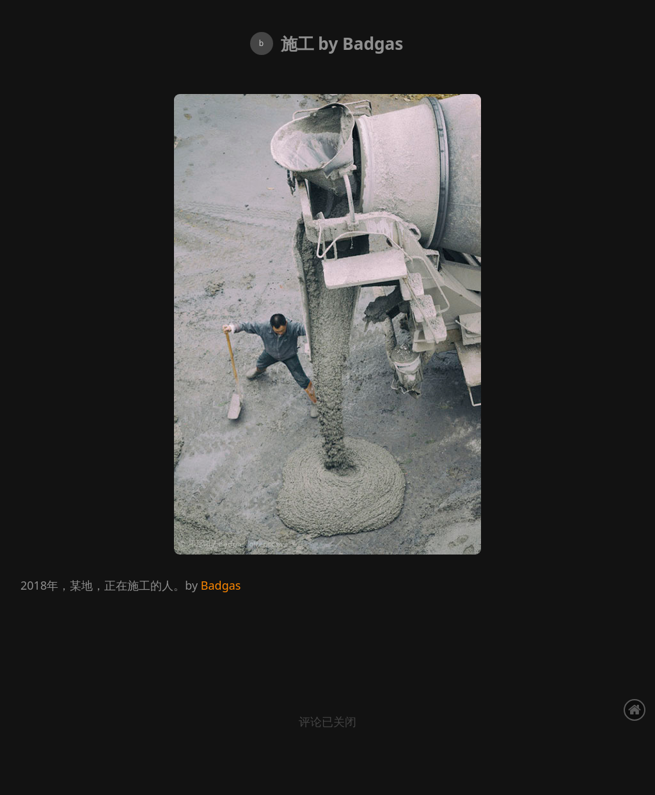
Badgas (221, 585)
